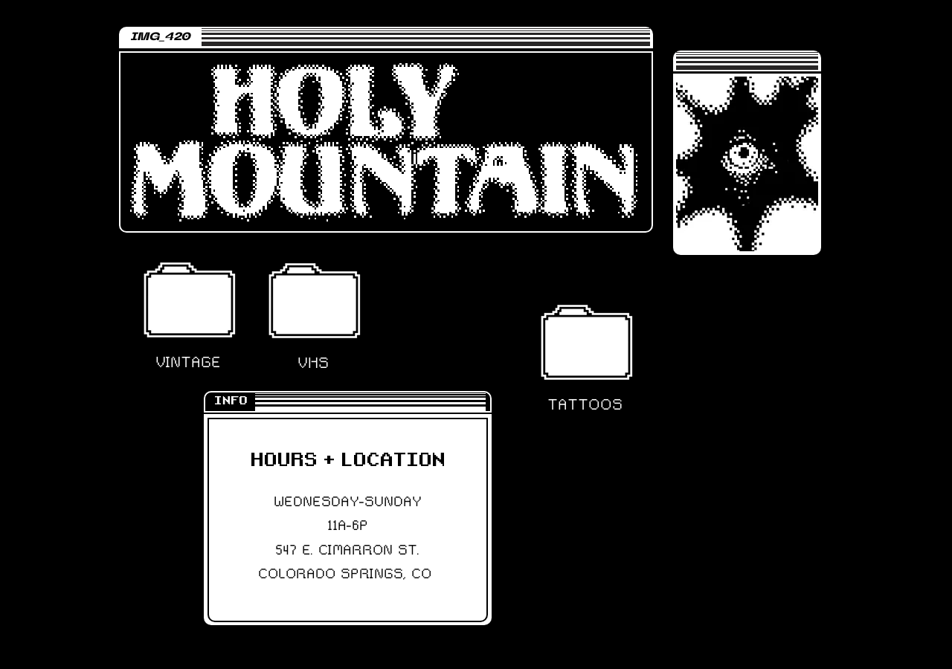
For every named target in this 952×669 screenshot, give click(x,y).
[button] (188, 299)
